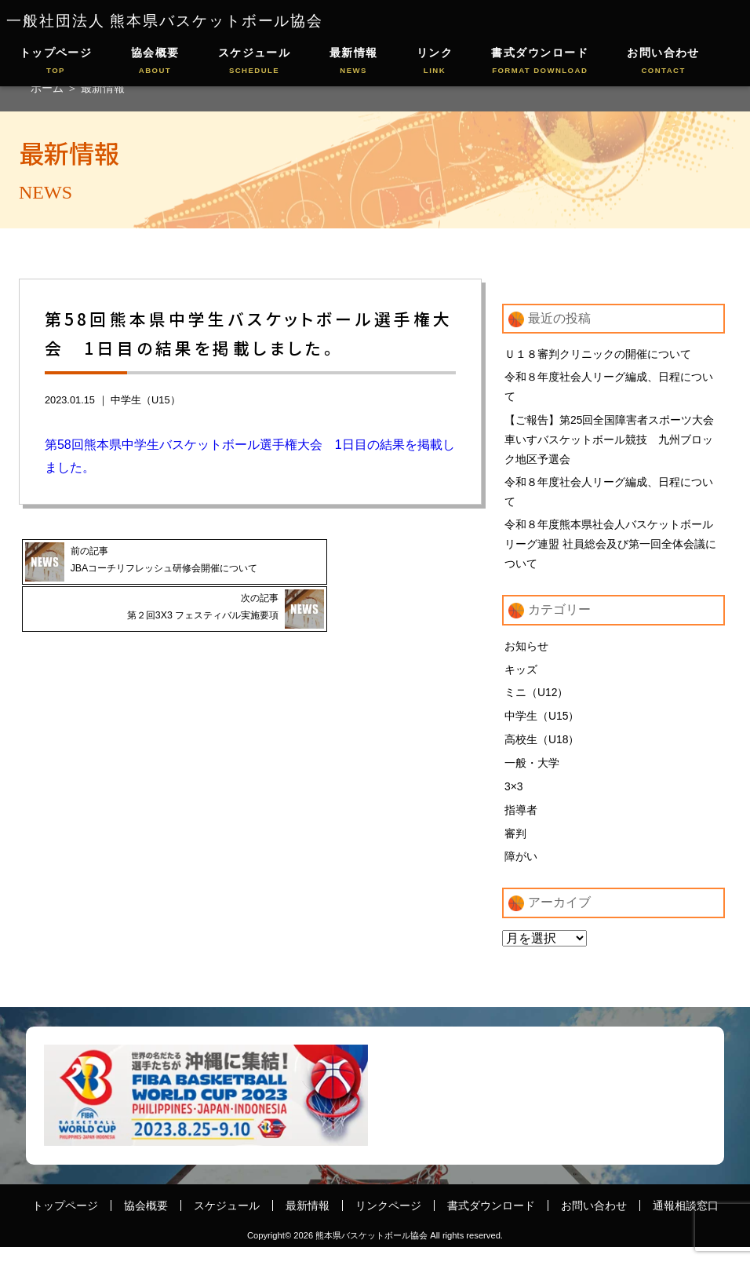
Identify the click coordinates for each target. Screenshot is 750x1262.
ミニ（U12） (536, 701)
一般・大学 (531, 774)
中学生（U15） (145, 400)
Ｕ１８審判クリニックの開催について (597, 354)
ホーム (49, 88)
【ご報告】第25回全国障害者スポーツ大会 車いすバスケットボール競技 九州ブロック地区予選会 (614, 442)
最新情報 (353, 61)
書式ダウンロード (539, 61)
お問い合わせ (663, 61)
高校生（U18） (542, 750)
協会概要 (155, 61)
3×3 (513, 798)
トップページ (56, 61)
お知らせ (526, 653)
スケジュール (254, 61)
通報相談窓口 (686, 1219)
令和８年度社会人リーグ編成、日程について (608, 387)
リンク (435, 61)
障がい (520, 870)
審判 (515, 847)
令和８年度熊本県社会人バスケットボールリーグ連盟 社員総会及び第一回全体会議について (610, 550)
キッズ (520, 677)
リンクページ (388, 1219)
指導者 (520, 822)
